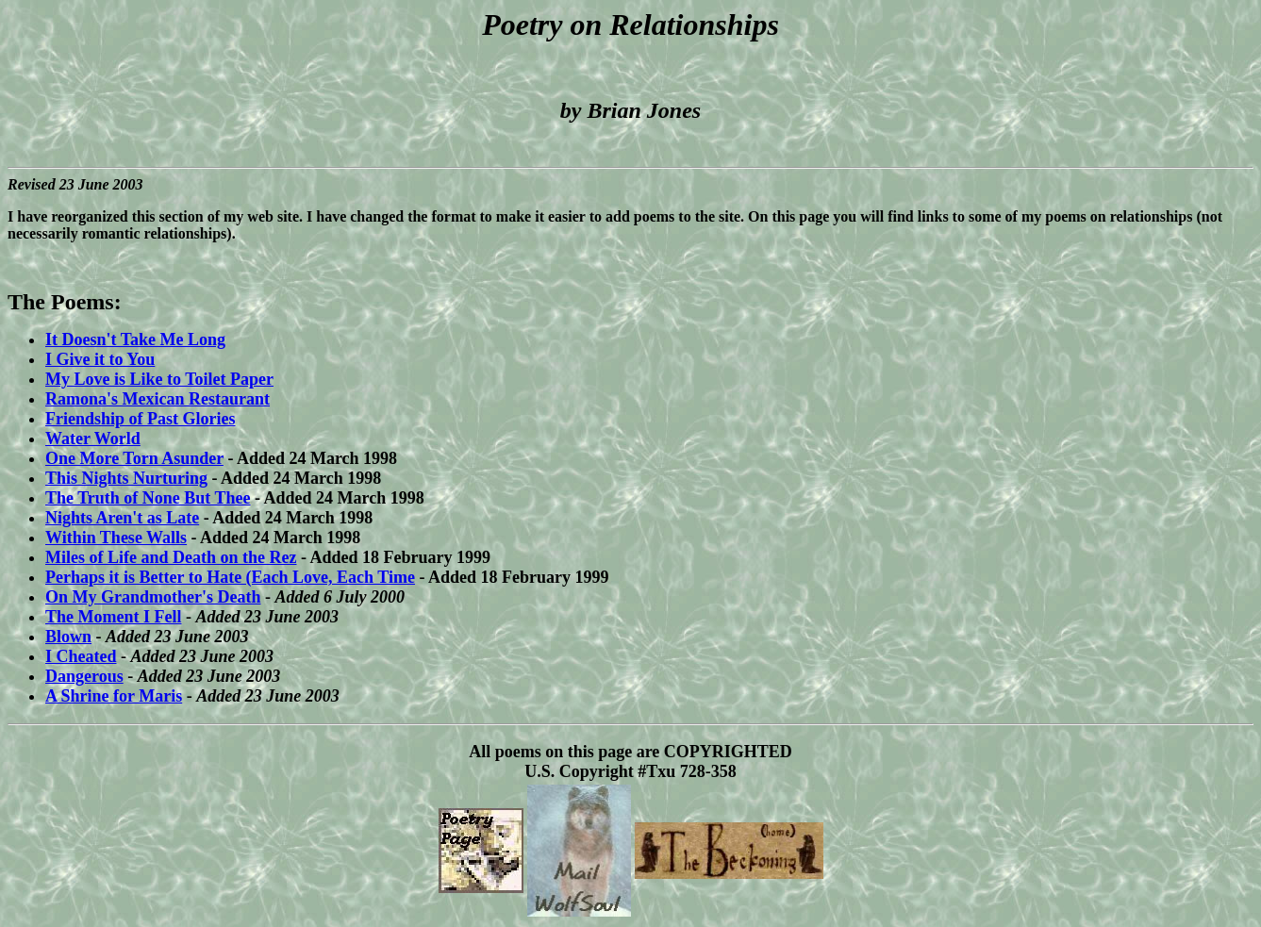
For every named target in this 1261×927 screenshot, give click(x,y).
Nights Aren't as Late (122, 517)
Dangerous (84, 676)
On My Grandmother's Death (153, 597)
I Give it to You (100, 359)
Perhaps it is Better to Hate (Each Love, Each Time (230, 577)
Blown (68, 636)
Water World (93, 438)
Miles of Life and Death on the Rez (170, 557)
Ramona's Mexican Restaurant (157, 398)
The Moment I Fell (113, 616)
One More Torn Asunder (134, 458)
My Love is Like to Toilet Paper (159, 379)
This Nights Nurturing (126, 478)
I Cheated (81, 656)
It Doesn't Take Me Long (135, 339)
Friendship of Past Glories (140, 418)
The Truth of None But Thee (148, 497)
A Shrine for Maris (113, 696)
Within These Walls (116, 537)
